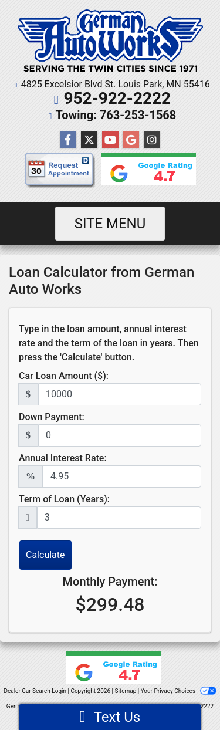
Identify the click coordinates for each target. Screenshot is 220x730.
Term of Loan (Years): (64, 499)
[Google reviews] (145, 172)
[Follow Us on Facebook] (68, 140)
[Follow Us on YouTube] (110, 140)
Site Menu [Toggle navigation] (110, 223)
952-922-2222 (117, 98)
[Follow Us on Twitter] (89, 140)
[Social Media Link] (152, 140)
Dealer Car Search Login (35, 691)
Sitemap (125, 691)
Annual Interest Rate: (63, 458)
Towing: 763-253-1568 (116, 115)
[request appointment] (60, 172)
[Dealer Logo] (110, 41)
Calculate (45, 554)
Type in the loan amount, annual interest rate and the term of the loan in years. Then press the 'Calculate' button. (109, 343)
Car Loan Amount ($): (64, 375)
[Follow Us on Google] (131, 140)
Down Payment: (51, 417)
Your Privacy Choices (178, 691)
